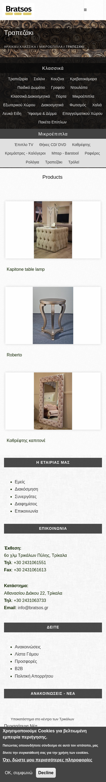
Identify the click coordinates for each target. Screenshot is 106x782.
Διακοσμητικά (52, 105)
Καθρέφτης (81, 144)
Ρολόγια (32, 162)
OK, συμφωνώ (18, 772)
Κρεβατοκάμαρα (83, 79)
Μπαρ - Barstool (65, 153)
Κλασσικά (28, 46)
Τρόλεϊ (73, 162)
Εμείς (20, 482)
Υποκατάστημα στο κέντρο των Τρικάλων (42, 719)
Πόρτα (61, 96)
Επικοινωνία (26, 511)
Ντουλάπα (79, 87)
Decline (46, 772)
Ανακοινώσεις (28, 647)
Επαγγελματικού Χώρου (83, 113)
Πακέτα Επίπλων (52, 122)
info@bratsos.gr (33, 607)
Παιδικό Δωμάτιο (31, 87)
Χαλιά (97, 105)
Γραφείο (57, 87)
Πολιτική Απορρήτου (34, 676)
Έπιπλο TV (23, 144)
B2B (19, 668)
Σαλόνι (39, 79)
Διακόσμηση (26, 489)
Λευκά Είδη (11, 113)
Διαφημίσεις (26, 504)
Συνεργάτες (25, 496)
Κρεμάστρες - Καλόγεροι (25, 153)
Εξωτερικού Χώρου (19, 105)
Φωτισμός (78, 105)
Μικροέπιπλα (51, 46)
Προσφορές (26, 661)
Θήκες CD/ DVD (52, 144)
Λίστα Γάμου (27, 654)
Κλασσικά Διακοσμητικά (30, 96)
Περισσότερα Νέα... (22, 726)
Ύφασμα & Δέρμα (42, 113)
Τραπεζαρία (18, 79)
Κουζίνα (57, 79)
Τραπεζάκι (53, 162)
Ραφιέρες (92, 153)
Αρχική (10, 46)
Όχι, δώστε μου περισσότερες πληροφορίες (47, 760)
